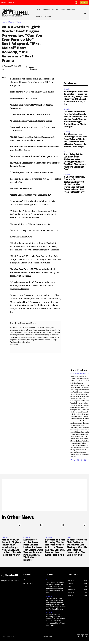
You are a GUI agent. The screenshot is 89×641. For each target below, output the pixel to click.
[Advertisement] (44, 495)
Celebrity (67, 89)
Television (20, 22)
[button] (85, 13)
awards (5, 22)
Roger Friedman (33, 68)
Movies (11, 22)
